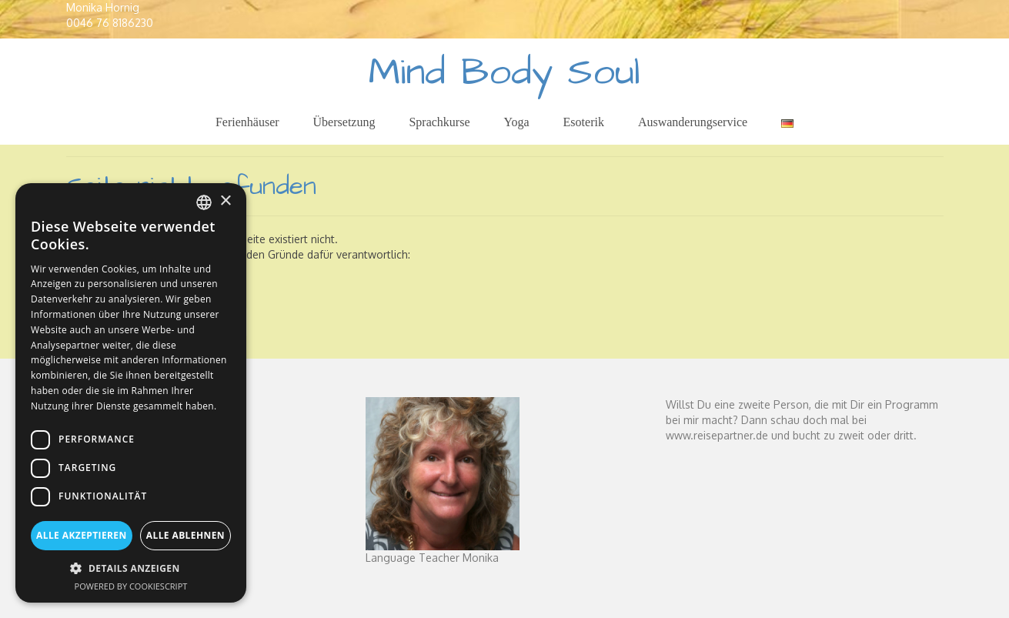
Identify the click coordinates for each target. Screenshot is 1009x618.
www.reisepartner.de (717, 435)
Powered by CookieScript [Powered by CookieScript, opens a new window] (131, 586)
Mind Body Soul (504, 72)
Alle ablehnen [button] (185, 535)
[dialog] (130, 393)
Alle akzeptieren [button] (81, 535)
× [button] (225, 201)
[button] (131, 568)
